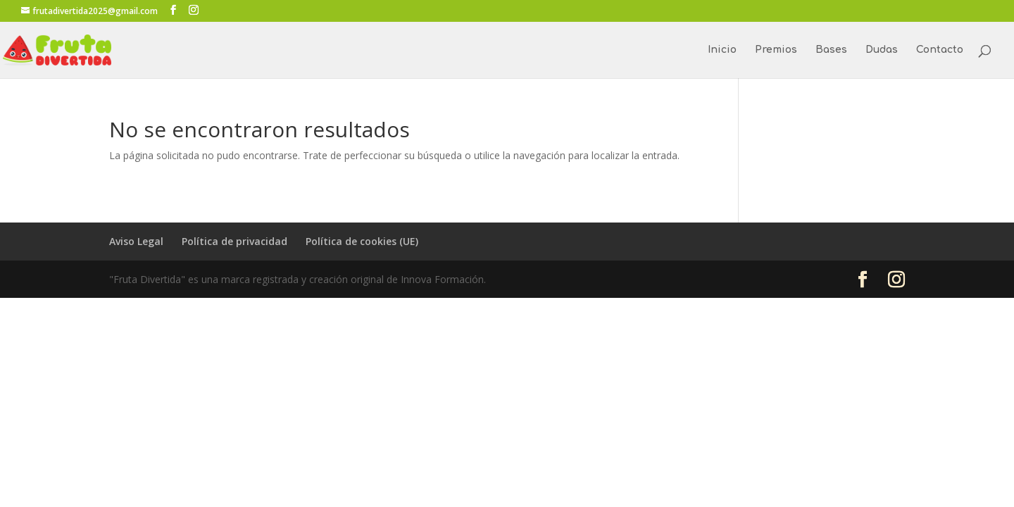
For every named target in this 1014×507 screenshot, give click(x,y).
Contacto (939, 50)
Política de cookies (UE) (362, 241)
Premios (776, 50)
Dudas (881, 50)
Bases (831, 50)
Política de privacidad (234, 241)
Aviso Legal (136, 241)
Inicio (722, 50)
